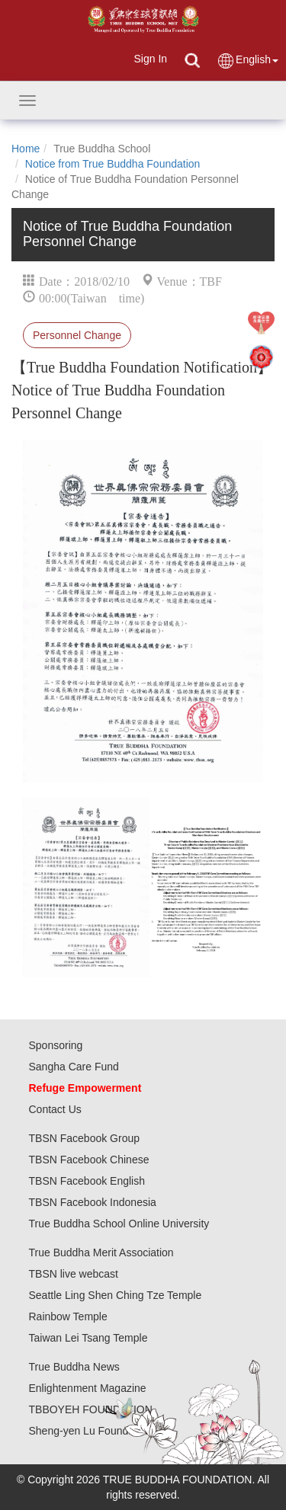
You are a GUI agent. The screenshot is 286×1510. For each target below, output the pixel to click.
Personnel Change (77, 335)
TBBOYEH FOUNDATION (91, 1409)
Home (25, 148)
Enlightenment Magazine (87, 1388)
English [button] (247, 60)
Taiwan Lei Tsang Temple (88, 1338)
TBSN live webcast (73, 1274)
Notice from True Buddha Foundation (113, 164)
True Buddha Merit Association (101, 1252)
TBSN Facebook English (87, 1181)
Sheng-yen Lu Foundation (90, 1431)
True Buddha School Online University (119, 1223)
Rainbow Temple (68, 1316)
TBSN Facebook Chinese (89, 1159)
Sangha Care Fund (74, 1067)
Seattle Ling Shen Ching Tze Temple (115, 1295)
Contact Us (55, 1109)
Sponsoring (56, 1045)
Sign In (150, 59)
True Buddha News (74, 1367)
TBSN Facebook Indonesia (92, 1202)
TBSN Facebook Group (84, 1138)
